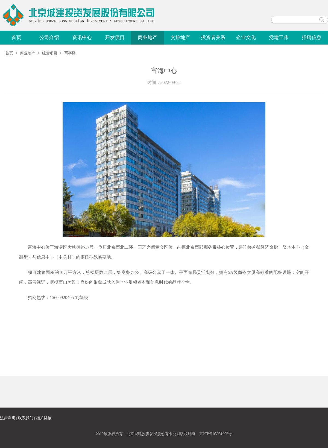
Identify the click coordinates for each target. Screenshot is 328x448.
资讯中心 (82, 37)
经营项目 (49, 53)
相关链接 (43, 418)
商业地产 (147, 37)
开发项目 (115, 37)
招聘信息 (311, 37)
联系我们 (25, 418)
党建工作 (279, 37)
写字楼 (70, 53)
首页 (16, 37)
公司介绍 (49, 37)
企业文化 (246, 37)
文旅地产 (180, 37)
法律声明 (7, 418)
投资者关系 (213, 37)
